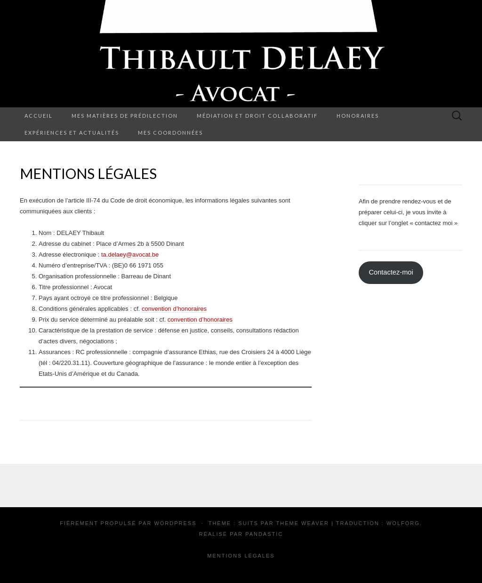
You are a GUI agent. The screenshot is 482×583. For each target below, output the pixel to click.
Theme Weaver (302, 523)
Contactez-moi (391, 272)
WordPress (175, 523)
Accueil (38, 116)
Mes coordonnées (170, 133)
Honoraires (358, 116)
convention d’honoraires (174, 308)
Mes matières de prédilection (125, 116)
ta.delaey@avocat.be (130, 254)
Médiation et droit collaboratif (257, 116)
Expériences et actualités (71, 133)
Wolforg (403, 523)
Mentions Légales (240, 556)
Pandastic (264, 534)
